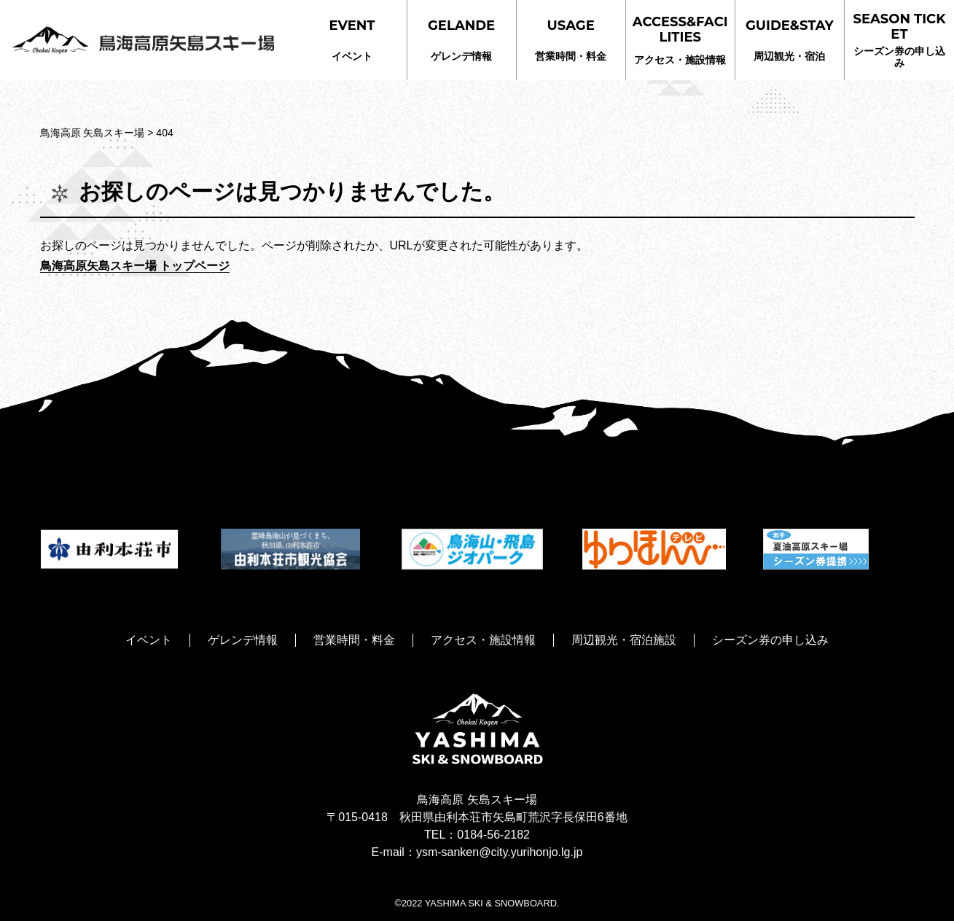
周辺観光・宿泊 (790, 40)
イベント (352, 40)
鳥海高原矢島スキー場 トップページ (135, 266)
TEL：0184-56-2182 (477, 834)
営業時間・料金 (570, 40)
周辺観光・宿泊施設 (623, 640)
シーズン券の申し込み (899, 40)
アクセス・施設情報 (680, 40)
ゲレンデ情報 (461, 40)
